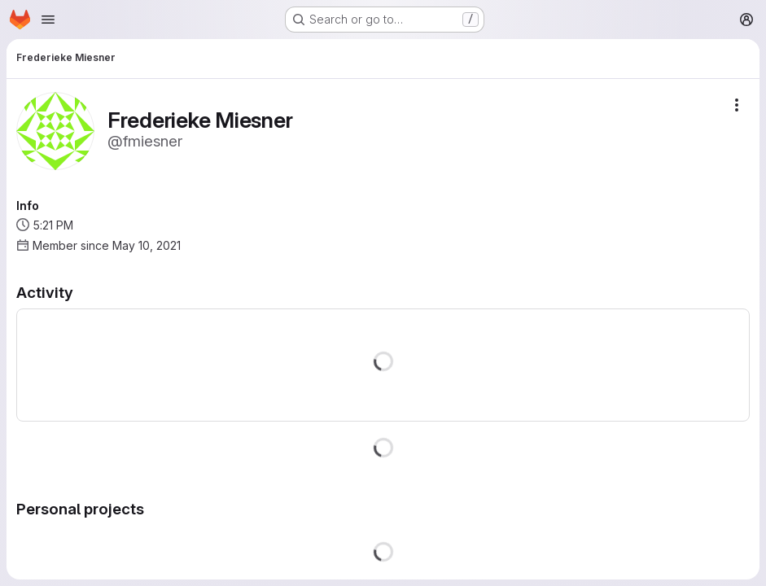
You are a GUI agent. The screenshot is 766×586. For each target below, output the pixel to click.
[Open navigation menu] (48, 20)
